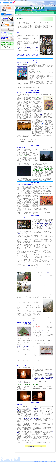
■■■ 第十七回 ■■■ (35, 145)
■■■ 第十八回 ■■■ (35, 90)
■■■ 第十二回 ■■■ (35, 363)
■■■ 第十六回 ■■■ (35, 182)
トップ (32, 5)
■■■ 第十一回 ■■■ (35, 402)
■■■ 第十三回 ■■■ (35, 320)
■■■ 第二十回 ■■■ (35, 30)
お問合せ (53, 5)
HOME (16, 14)
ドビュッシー (19, 217)
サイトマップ (47, 5)
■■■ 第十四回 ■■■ (35, 267)
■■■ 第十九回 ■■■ (35, 60)
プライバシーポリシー (39, 5)
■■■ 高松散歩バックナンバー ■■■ (35, 446)
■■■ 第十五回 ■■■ (35, 215)
